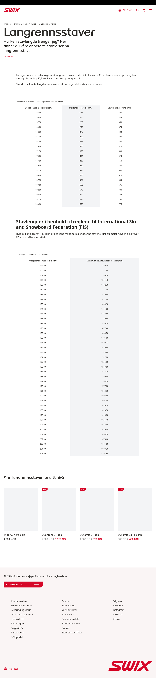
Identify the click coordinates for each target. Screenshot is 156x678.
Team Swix (68, 614)
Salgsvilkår (17, 628)
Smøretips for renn (21, 605)
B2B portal (17, 637)
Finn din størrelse (31, 24)
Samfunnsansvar (71, 623)
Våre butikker (69, 610)
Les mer (8, 56)
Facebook (118, 605)
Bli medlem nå (22, 584)
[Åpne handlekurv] (144, 10)
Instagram (118, 610)
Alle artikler (15, 24)
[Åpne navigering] (150, 10)
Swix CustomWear (72, 632)
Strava (116, 619)
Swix (6, 24)
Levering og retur (21, 610)
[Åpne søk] (137, 10)
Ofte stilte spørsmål (22, 614)
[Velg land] (125, 10)
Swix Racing (68, 605)
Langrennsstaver (48, 24)
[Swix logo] (12, 10)
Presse (65, 628)
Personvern (17, 632)
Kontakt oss (17, 619)
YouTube (117, 614)
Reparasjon (17, 623)
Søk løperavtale (70, 619)
